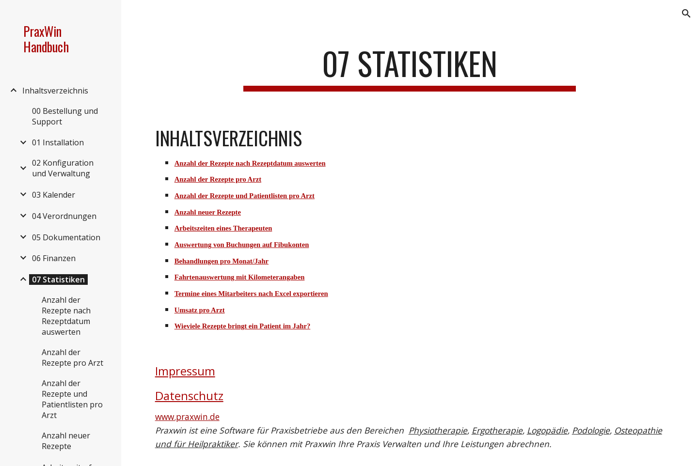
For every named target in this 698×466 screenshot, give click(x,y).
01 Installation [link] (58, 142)
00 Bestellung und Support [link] (65, 116)
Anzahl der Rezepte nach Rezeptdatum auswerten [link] (66, 316)
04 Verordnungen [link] (64, 216)
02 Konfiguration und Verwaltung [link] (63, 168)
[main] (409, 68)
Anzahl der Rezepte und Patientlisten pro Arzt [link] (72, 399)
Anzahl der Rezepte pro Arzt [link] (72, 357)
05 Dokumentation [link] (66, 237)
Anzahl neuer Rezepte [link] (66, 440)
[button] (686, 13)
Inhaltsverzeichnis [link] (55, 90)
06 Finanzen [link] (54, 258)
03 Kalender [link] (53, 194)
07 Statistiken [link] (58, 279)
